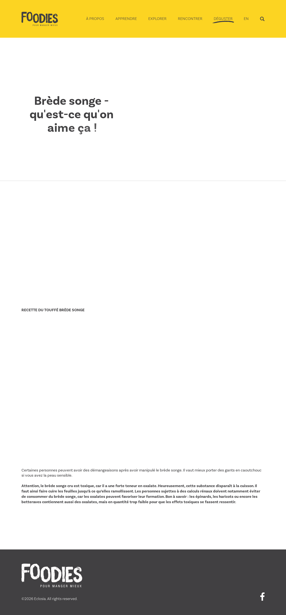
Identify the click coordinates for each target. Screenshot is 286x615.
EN (246, 18)
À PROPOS (95, 18)
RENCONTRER (190, 18)
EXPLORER (157, 18)
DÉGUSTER (223, 18)
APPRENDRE (126, 18)
